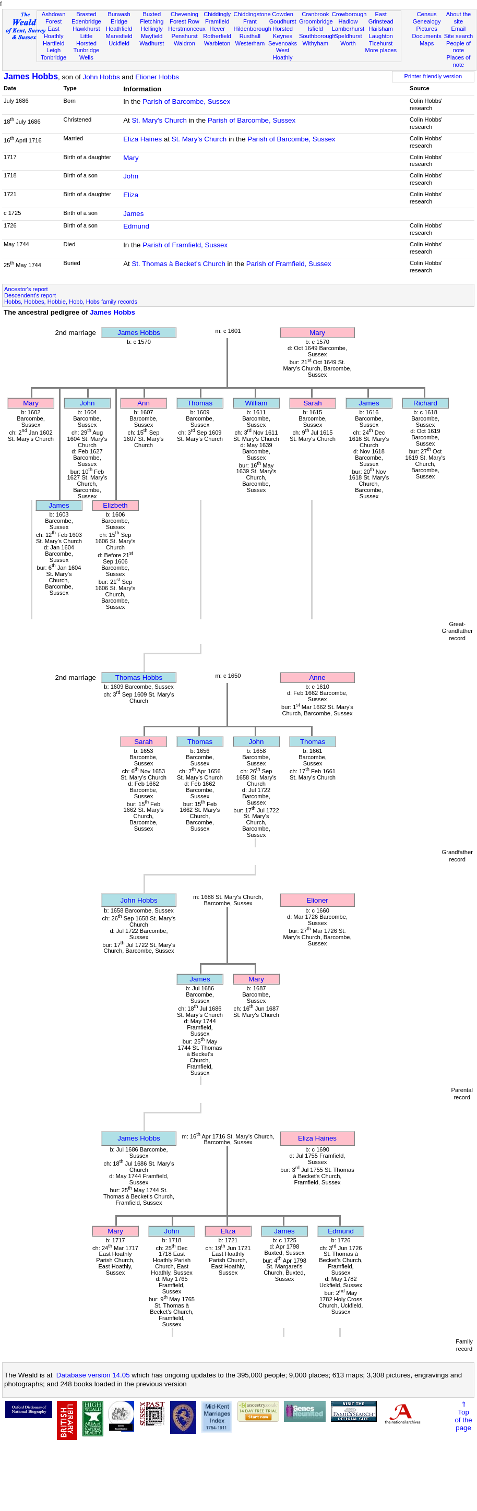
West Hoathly (283, 54)
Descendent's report (30, 295)
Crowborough (349, 14)
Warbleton (217, 43)
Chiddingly (217, 14)
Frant (250, 21)
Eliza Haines (142, 139)
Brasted (86, 14)
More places (381, 50)
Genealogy (427, 21)
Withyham (315, 43)
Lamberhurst (348, 29)
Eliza (130, 195)
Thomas (199, 403)
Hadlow (347, 21)
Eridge (119, 21)
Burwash (119, 14)
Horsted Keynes (282, 32)
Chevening (184, 14)
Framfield (217, 21)
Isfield (315, 29)
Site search (458, 36)
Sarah (312, 403)
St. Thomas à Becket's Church (178, 264)
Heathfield (119, 29)
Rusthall (250, 36)
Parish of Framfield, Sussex (185, 245)
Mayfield (151, 36)
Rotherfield (217, 36)
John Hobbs (101, 77)
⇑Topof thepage (463, 1416)
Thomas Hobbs (138, 677)
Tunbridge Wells (87, 54)
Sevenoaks (282, 43)
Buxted (151, 14)
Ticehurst (380, 43)
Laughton (381, 36)
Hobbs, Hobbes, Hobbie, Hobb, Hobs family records (70, 301)
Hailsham (381, 29)
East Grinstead (380, 18)
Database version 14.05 (93, 1375)
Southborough (317, 36)
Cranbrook (315, 14)
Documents (427, 36)
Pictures (426, 29)
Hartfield (53, 43)
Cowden (282, 14)
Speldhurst (348, 36)
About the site (458, 18)
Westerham (250, 43)
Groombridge (316, 21)
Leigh (53, 50)
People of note (458, 47)
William (256, 403)
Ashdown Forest (54, 18)
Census (427, 14)
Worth (347, 43)
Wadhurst (151, 43)
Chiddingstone (252, 14)
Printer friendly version (433, 76)
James (133, 214)
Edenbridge (86, 21)
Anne (317, 677)
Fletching (151, 21)
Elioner (317, 900)
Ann (143, 403)
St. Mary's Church (159, 120)
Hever (217, 29)
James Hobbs (31, 76)
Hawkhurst (86, 29)
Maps (427, 43)
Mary (131, 158)
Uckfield (119, 43)
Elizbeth (115, 505)
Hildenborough (252, 29)
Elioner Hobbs (157, 77)
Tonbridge (53, 57)
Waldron (184, 43)
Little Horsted (86, 39)
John (130, 176)
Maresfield (118, 36)
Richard (425, 403)
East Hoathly (54, 32)
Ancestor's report (26, 289)
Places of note (459, 61)
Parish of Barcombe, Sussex (186, 101)
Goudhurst (282, 21)
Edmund (136, 226)
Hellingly (152, 29)
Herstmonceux (187, 29)
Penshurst (184, 36)
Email (458, 29)
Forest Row (184, 21)
